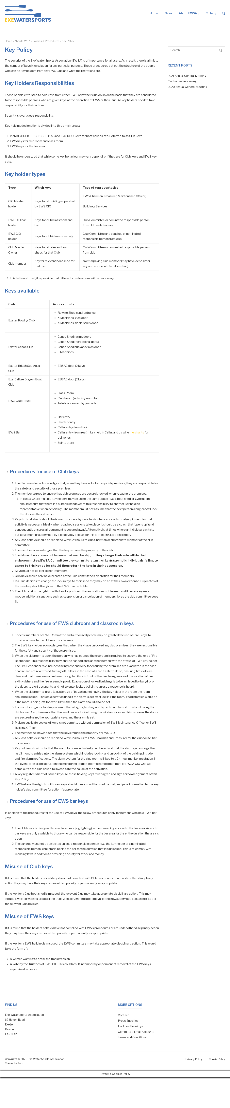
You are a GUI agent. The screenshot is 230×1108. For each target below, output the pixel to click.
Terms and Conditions (132, 1037)
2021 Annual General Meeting (187, 75)
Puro (21, 1063)
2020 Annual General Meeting (187, 86)
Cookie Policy (217, 1059)
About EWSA (188, 13)
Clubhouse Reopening (182, 81)
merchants (137, 432)
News (168, 13)
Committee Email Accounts (136, 1031)
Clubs (210, 13)
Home (154, 13)
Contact (123, 1015)
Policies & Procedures (46, 41)
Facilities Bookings (130, 1026)
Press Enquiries (128, 1020)
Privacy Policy (194, 1059)
